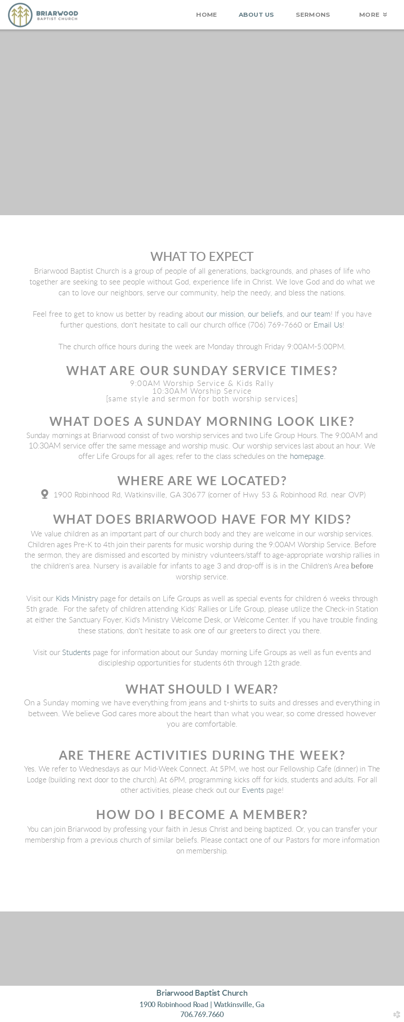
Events (253, 790)
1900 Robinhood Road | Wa (202, 1004)
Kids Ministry (77, 599)
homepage (307, 456)
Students (76, 652)
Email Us (327, 325)
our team (316, 314)
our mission (225, 314)
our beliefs (265, 314)
